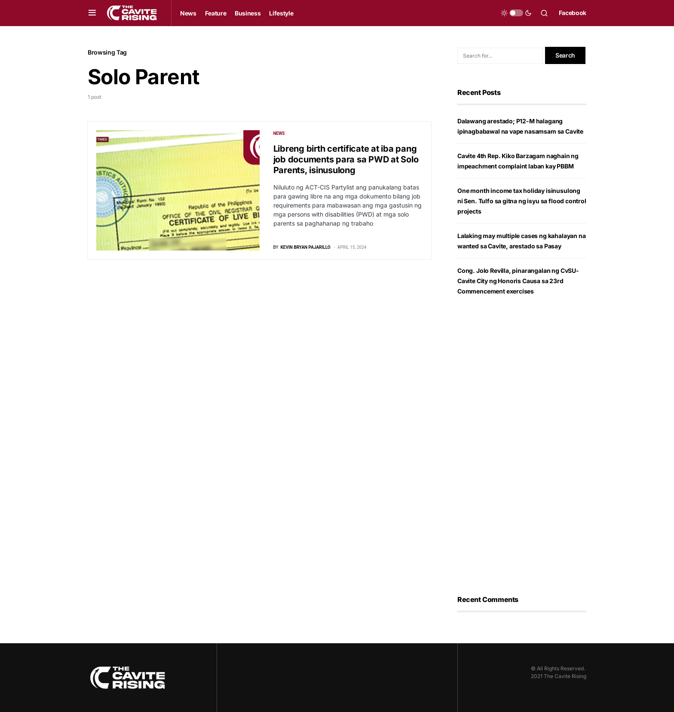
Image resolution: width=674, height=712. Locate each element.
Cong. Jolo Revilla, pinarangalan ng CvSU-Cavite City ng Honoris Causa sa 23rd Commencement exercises (518, 281)
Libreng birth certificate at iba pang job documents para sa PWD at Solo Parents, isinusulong (346, 159)
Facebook (572, 12)
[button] (92, 13)
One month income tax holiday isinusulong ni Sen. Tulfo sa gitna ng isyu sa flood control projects (521, 201)
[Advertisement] (521, 445)
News (279, 133)
